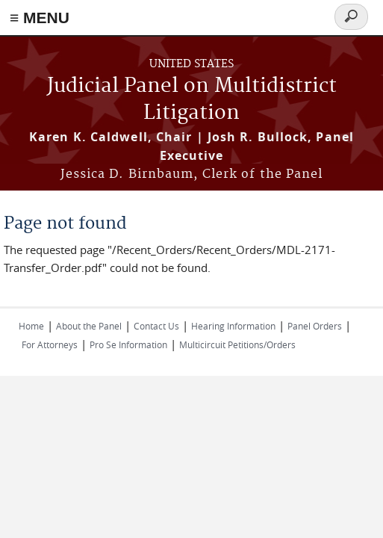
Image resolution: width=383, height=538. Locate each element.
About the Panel (89, 326)
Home (31, 326)
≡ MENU (39, 17)
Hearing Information (233, 326)
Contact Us (156, 326)
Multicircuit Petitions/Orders (237, 344)
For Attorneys (50, 344)
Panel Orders (314, 326)
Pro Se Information (128, 344)
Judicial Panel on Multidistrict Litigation (192, 100)
